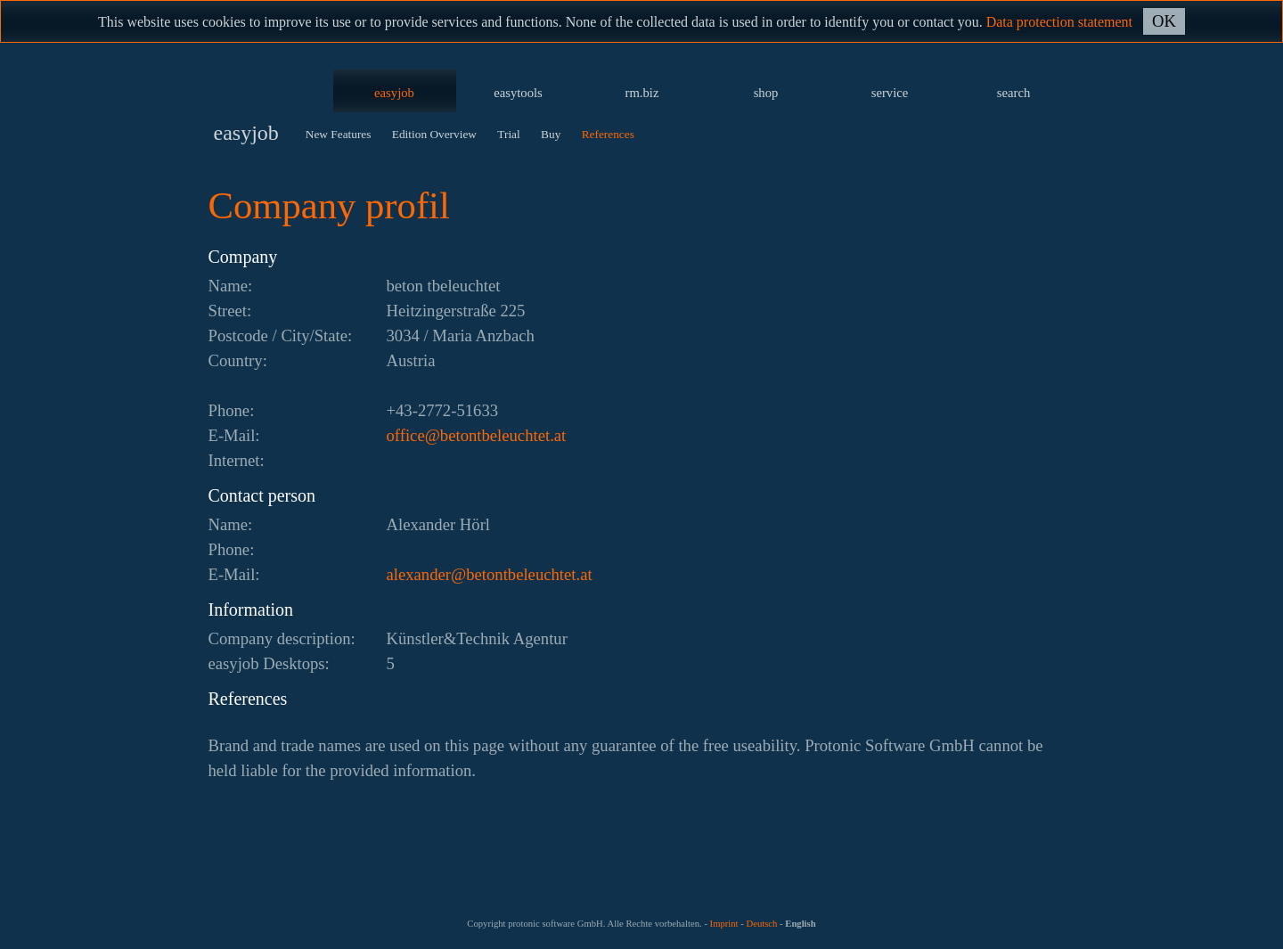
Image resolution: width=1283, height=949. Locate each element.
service (890, 93)
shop (766, 93)
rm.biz (642, 93)
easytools (518, 93)
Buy (550, 134)
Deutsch (761, 924)
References (608, 134)
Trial (508, 134)
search (1013, 93)
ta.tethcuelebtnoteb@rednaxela (489, 574)
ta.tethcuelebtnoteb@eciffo (477, 435)
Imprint (724, 924)
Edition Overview (434, 134)
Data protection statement (1059, 21)
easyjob (394, 93)
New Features (339, 134)
